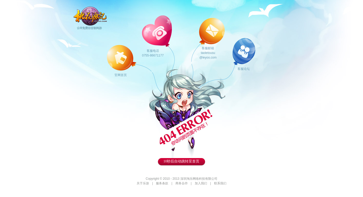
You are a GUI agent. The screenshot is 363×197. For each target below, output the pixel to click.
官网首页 (120, 75)
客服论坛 (243, 69)
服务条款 (162, 183)
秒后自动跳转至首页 (181, 161)
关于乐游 (143, 183)
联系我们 (220, 183)
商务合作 (181, 183)
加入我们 (201, 183)
